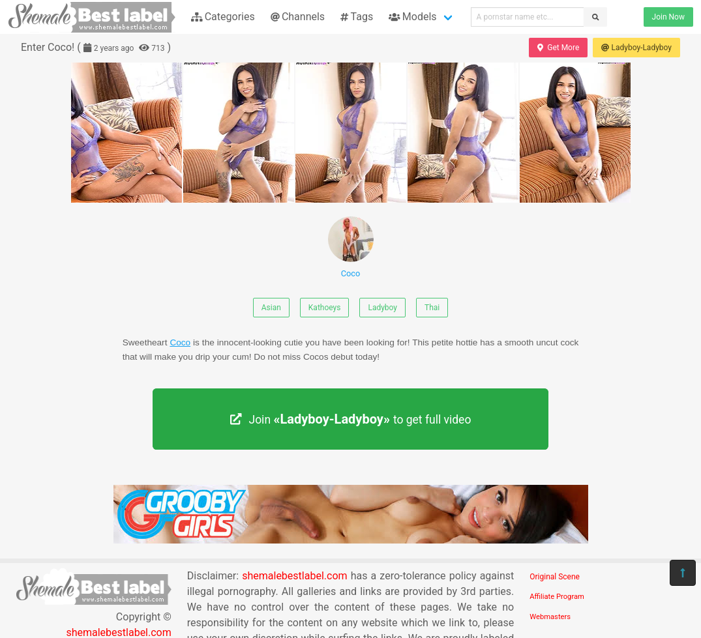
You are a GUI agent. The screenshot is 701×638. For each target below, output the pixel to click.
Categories (223, 16)
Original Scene (554, 576)
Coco (351, 247)
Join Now (668, 17)
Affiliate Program (556, 596)
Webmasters (550, 617)
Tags (356, 16)
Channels (298, 16)
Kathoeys (324, 307)
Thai (432, 307)
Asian (271, 307)
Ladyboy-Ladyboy (636, 47)
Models (412, 16)
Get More (558, 47)
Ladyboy (382, 307)
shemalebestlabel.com (294, 576)
